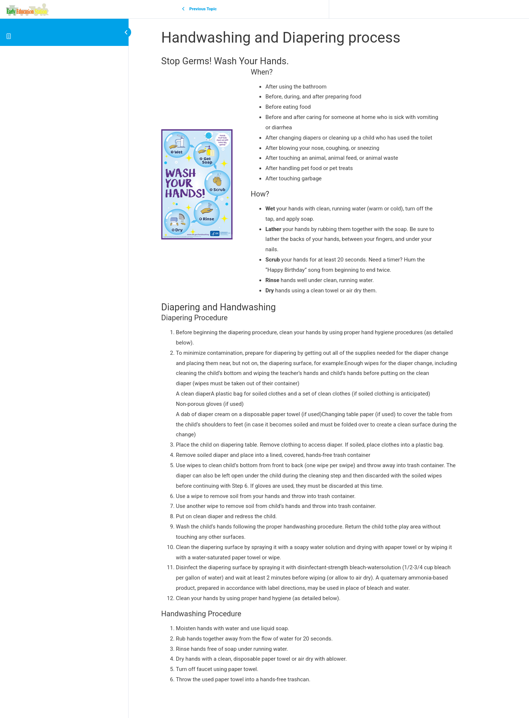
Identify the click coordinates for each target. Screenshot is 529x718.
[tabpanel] (329, 370)
